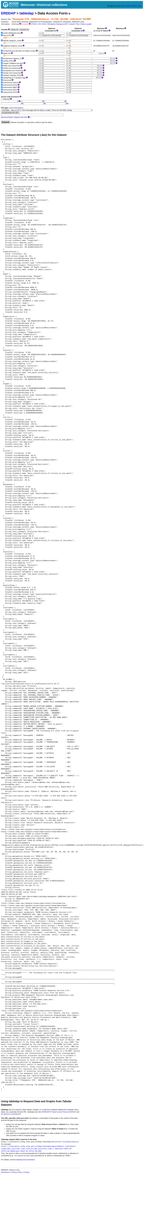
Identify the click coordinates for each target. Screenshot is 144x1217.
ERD (139, 6)
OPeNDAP (47, 1112)
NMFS (128, 6)
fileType (66, 1142)
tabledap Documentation (25, 1160)
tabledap (26, 13)
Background (62, 24)
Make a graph (86, 24)
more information (16, 108)
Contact (26, 1172)
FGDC (34, 24)
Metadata (51, 24)
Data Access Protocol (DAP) (64, 1112)
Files (78, 24)
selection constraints (12, 1114)
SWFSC (134, 6)
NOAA (123, 6)
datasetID (56, 1142)
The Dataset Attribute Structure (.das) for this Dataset (34, 134)
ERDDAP (8, 13)
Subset (72, 24)
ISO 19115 (42, 24)
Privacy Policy (16, 1172)
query (75, 1142)
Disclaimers (5, 1172)
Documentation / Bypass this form (14, 117)
